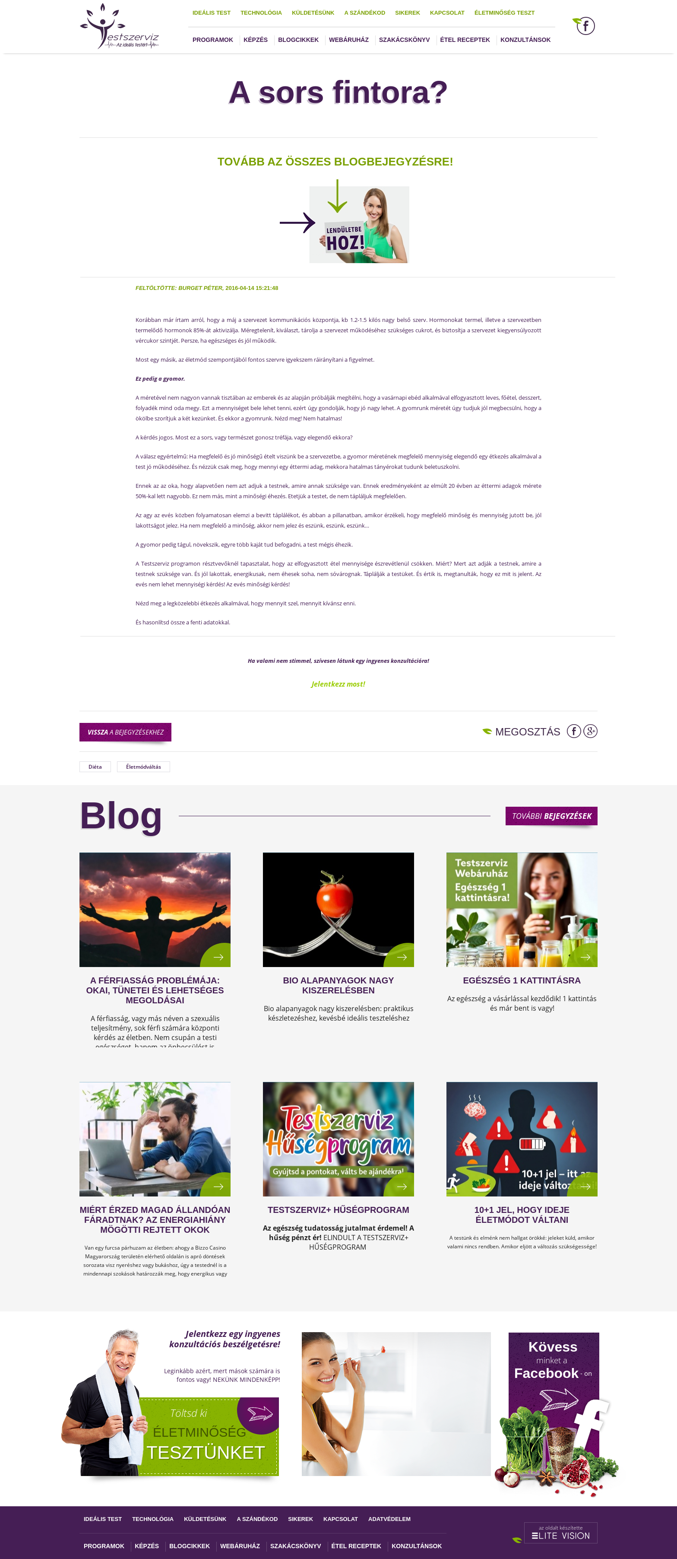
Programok (213, 39)
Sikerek (407, 13)
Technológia (261, 13)
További (552, 816)
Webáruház (349, 39)
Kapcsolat (447, 13)
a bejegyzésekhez (126, 732)
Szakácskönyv (404, 39)
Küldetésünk (313, 13)
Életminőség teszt (505, 13)
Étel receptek (465, 39)
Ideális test (212, 13)
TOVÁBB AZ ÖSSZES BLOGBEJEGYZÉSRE (333, 161)
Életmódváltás (143, 766)
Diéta (95, 766)
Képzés (256, 39)
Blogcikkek (298, 39)
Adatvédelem (389, 1519)
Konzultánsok (525, 39)
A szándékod (364, 13)
